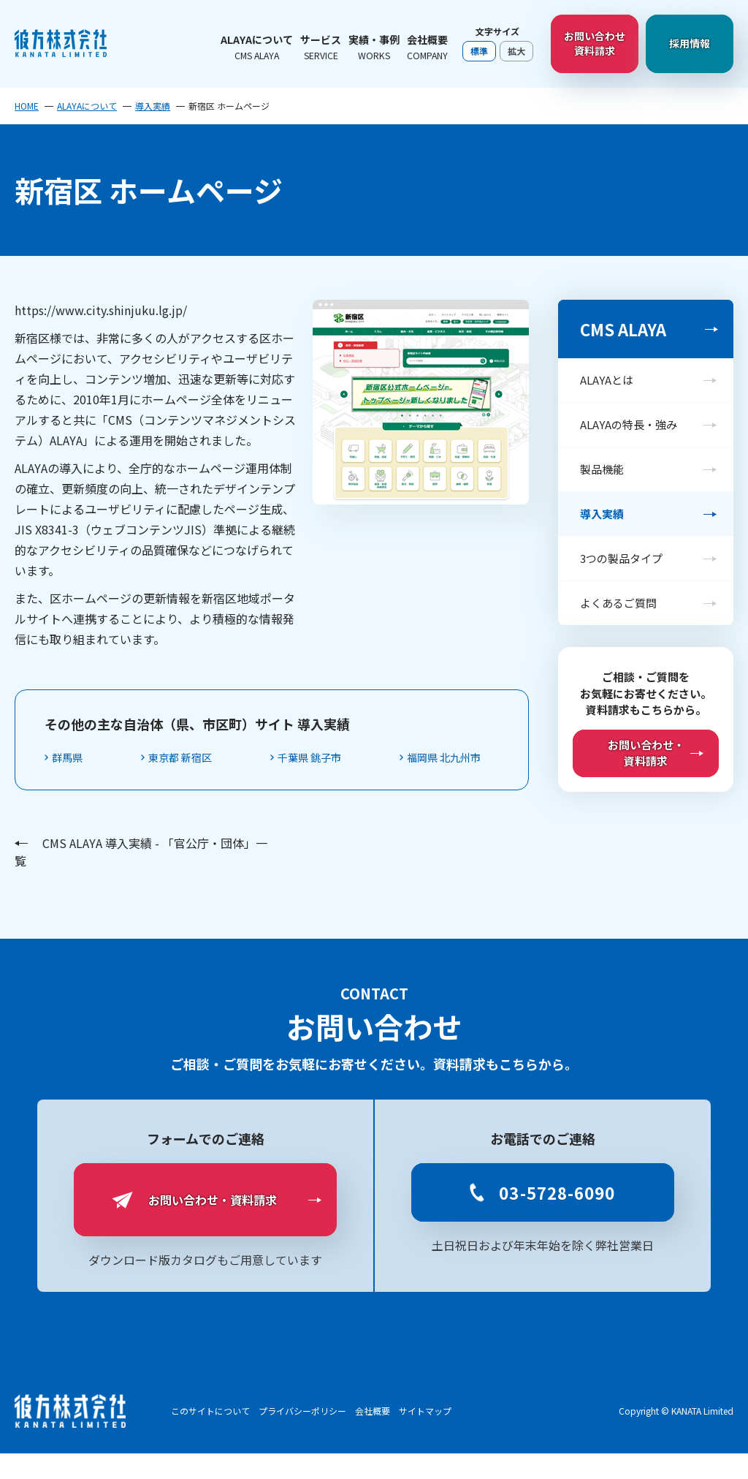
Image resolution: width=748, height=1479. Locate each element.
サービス (320, 47)
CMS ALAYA (623, 329)
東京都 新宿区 (196, 758)
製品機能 (602, 469)
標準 (479, 51)
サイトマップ (425, 1436)
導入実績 (152, 106)
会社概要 (427, 47)
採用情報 (689, 43)
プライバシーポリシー (302, 1436)
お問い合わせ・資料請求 (646, 753)
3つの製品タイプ (621, 558)
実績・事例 (374, 47)
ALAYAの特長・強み (628, 424)
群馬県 (73, 758)
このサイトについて (210, 1436)
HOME (27, 106)
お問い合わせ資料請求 (594, 43)
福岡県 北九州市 (98, 782)
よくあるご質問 (618, 602)
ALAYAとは (606, 379)
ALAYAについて (257, 47)
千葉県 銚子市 (338, 758)
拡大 (516, 51)
